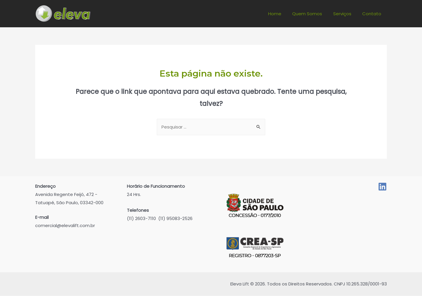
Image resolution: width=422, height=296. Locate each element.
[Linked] (382, 186)
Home (282, 14)
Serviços (345, 14)
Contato (372, 14)
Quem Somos (313, 14)
